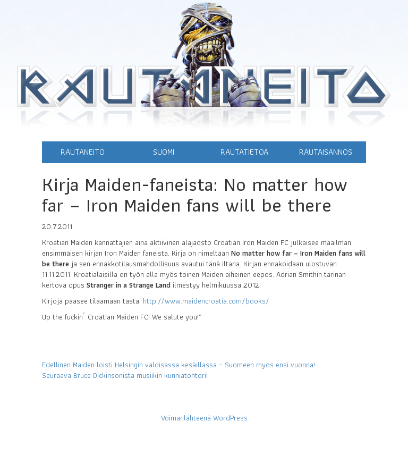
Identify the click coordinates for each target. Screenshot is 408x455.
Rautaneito (83, 151)
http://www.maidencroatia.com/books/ (206, 301)
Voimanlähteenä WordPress (204, 418)
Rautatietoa (244, 151)
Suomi (163, 151)
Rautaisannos (325, 151)
